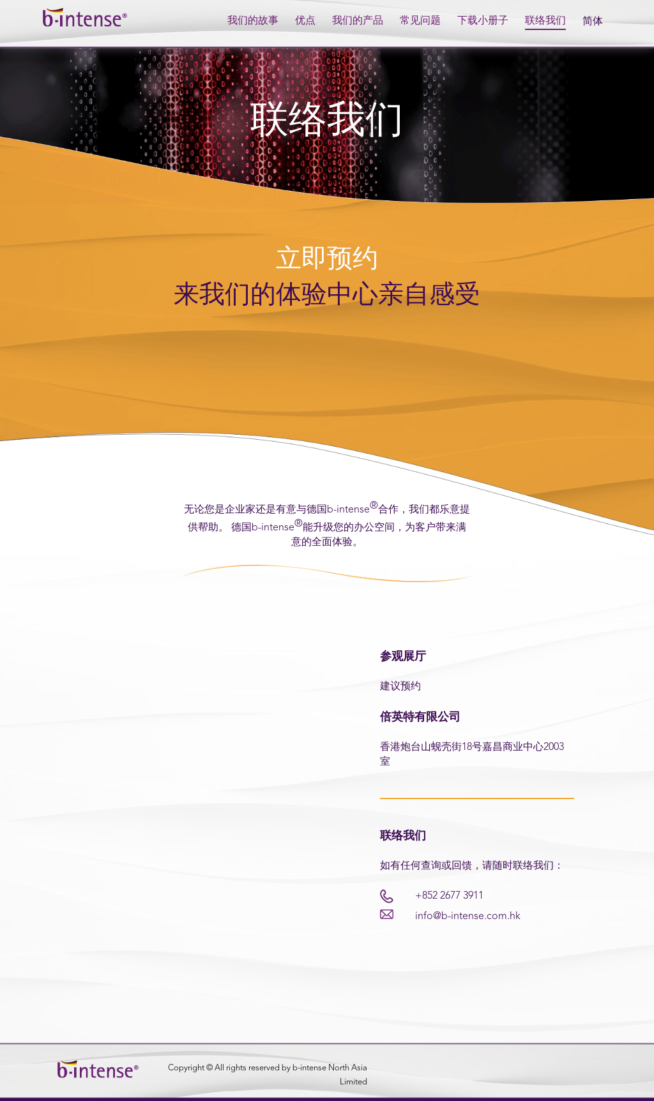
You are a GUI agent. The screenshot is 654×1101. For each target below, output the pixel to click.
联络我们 (545, 21)
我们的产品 (357, 21)
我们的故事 (252, 21)
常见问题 (420, 21)
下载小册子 (482, 21)
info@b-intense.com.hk (468, 916)
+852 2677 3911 (449, 896)
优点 (305, 21)
